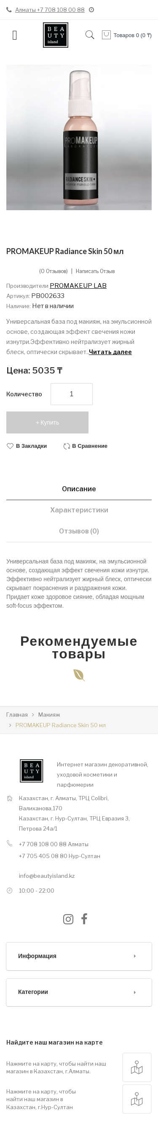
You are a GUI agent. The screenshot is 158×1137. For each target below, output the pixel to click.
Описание (79, 489)
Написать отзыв (95, 271)
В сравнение (89, 446)
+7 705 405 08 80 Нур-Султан (59, 856)
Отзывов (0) (79, 531)
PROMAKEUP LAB (78, 286)
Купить (49, 422)
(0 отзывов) (53, 271)
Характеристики (79, 510)
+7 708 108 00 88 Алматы (53, 844)
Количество (24, 394)
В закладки (31, 446)
